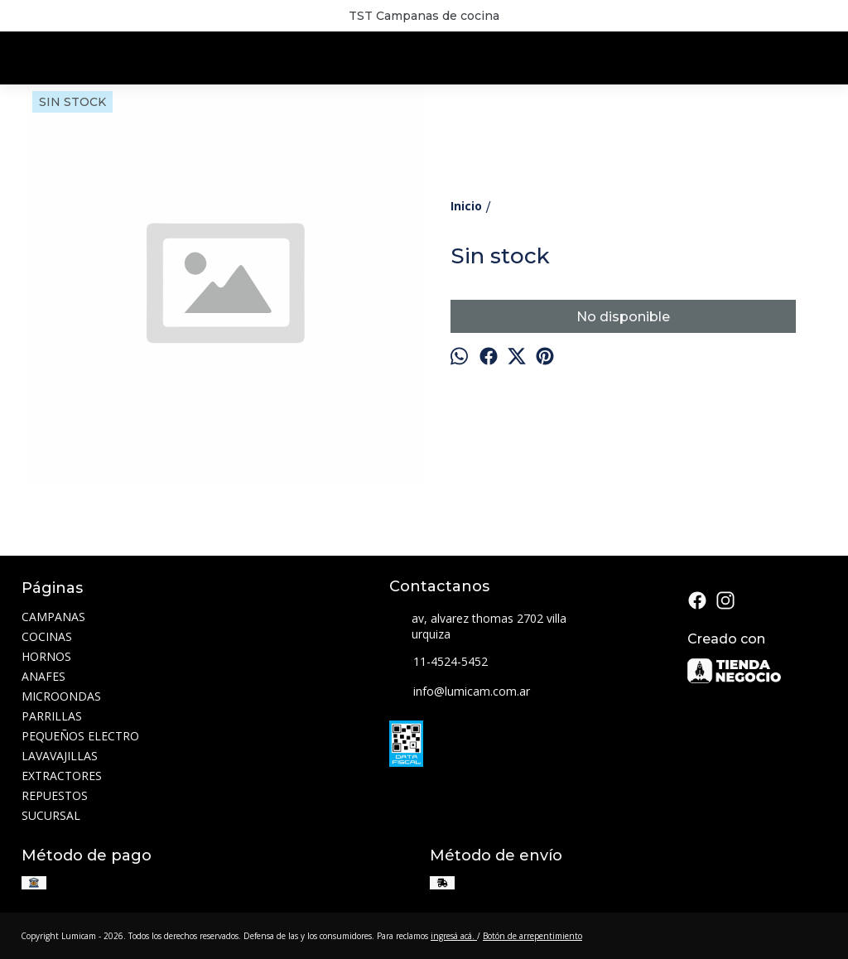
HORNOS (46, 656)
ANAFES (43, 676)
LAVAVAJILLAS (60, 756)
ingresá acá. (454, 936)
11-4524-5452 (438, 662)
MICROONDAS (61, 696)
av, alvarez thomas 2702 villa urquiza (477, 626)
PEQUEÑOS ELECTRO (80, 736)
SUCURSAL (51, 815)
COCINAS (47, 636)
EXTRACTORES (62, 775)
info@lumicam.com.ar (459, 692)
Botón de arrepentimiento (532, 936)
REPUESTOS (55, 795)
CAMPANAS (53, 616)
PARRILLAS (52, 716)
